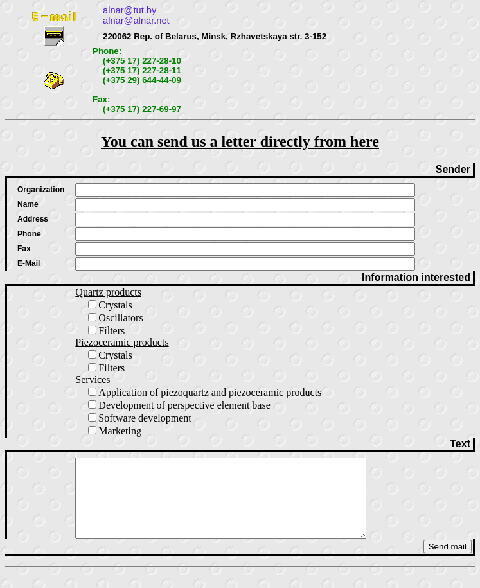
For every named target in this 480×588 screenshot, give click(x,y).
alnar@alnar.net (136, 20)
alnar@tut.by (129, 10)
